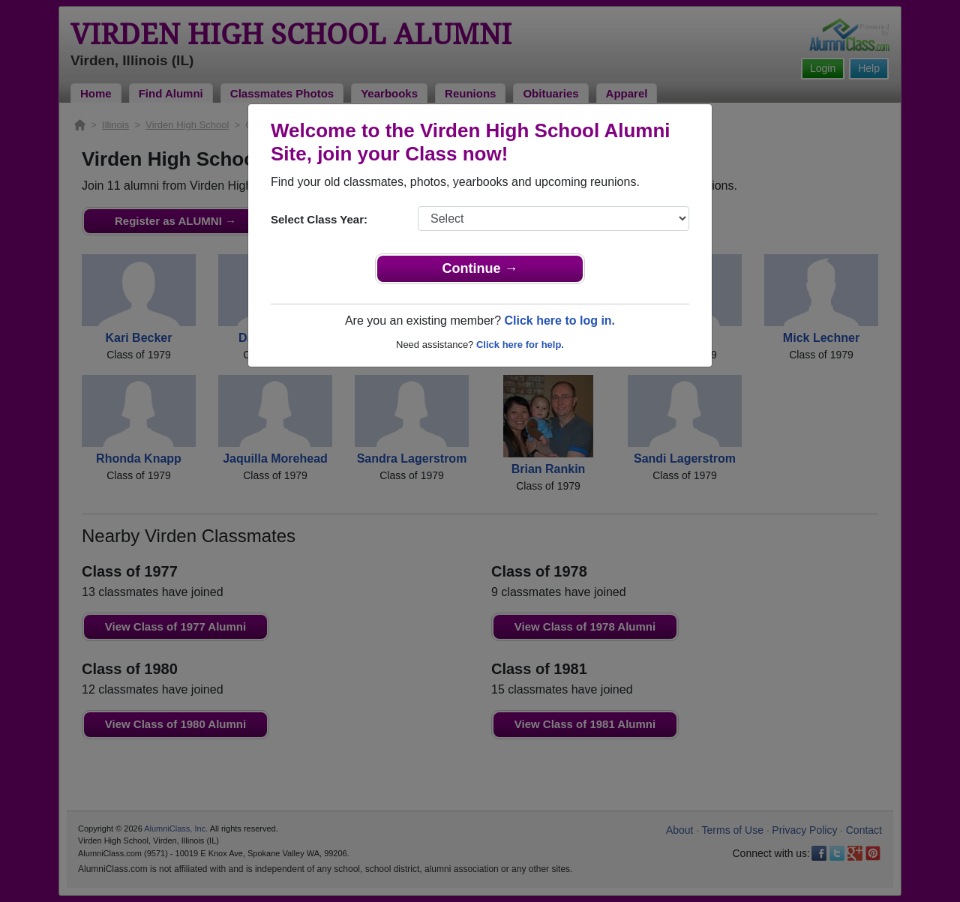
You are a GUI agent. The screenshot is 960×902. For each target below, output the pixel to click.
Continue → (480, 268)
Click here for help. (520, 344)
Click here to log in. (559, 320)
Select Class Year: (319, 219)
